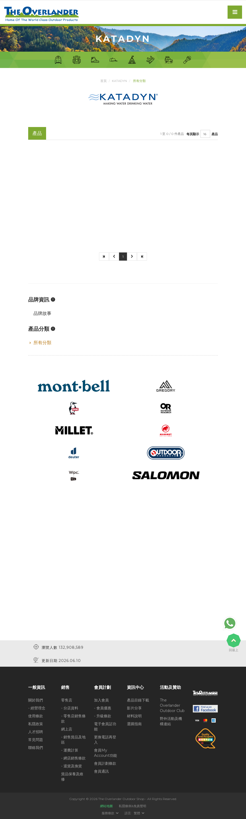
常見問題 (35, 739)
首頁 (103, 81)
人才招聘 (35, 731)
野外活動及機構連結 (171, 721)
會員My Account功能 (105, 753)
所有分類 (42, 342)
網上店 (66, 729)
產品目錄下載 (138, 700)
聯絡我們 (35, 747)
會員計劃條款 (105, 763)
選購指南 (134, 723)
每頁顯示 (192, 134)
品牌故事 (42, 313)
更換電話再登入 (105, 739)
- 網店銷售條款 (73, 757)
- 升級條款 (102, 715)
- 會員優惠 (102, 707)
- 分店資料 (69, 707)
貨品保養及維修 (72, 776)
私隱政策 (35, 723)
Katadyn (119, 81)
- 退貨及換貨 (71, 765)
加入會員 (101, 700)
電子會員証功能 (105, 726)
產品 (214, 134)
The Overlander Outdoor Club (172, 705)
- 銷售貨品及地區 (73, 739)
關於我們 (35, 700)
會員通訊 (101, 771)
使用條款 (35, 715)
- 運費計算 (69, 750)
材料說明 (134, 715)
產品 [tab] (37, 133)
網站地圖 (106, 806)
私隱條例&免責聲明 (132, 806)
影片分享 (134, 707)
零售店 (66, 700)
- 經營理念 (36, 707)
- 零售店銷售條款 (73, 718)
